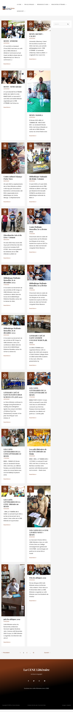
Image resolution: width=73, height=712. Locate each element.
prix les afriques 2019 (12, 622)
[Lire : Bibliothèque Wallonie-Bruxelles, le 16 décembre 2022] (13, 321)
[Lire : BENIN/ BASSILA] (38, 92)
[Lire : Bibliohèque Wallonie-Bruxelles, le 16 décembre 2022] (13, 271)
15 (33, 655)
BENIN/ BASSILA (36, 116)
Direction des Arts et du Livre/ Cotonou (12, 237)
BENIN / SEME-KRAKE (13, 88)
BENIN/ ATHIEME (11, 42)
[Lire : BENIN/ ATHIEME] (13, 30)
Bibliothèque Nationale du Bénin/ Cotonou (38, 178)
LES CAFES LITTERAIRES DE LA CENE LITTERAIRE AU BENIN (38, 392)
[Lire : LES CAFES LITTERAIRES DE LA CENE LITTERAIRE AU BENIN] (38, 379)
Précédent (5, 655)
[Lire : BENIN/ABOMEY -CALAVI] (38, 27)
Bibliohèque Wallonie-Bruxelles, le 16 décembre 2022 (13, 281)
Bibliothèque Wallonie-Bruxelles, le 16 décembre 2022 (13, 331)
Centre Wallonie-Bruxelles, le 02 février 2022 (38, 230)
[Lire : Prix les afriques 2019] (38, 572)
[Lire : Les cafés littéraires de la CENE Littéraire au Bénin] (38, 440)
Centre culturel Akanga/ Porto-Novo (12, 178)
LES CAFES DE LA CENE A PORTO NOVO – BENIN (38, 535)
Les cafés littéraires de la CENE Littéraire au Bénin (38, 454)
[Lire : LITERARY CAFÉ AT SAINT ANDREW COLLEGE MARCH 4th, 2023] (38, 325)
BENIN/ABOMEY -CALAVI (36, 36)
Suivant (47, 655)
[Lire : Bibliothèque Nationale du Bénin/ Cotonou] (38, 159)
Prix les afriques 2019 (38, 580)
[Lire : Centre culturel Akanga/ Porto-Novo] (13, 159)
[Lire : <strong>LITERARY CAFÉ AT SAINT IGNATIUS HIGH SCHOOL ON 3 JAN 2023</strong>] (13, 381)
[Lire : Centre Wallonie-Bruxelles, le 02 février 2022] (38, 217)
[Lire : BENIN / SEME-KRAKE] (13, 78)
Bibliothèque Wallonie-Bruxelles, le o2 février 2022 (38, 286)
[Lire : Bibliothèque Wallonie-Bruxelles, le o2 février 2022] (38, 273)
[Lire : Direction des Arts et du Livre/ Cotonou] (13, 221)
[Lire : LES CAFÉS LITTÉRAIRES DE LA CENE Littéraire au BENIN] (13, 494)
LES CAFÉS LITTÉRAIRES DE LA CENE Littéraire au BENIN (12, 505)
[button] (21, 5)
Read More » (7, 65)
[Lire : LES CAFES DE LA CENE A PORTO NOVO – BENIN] (38, 509)
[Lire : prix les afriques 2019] (13, 593)
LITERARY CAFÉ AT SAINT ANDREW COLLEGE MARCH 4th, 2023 (38, 339)
